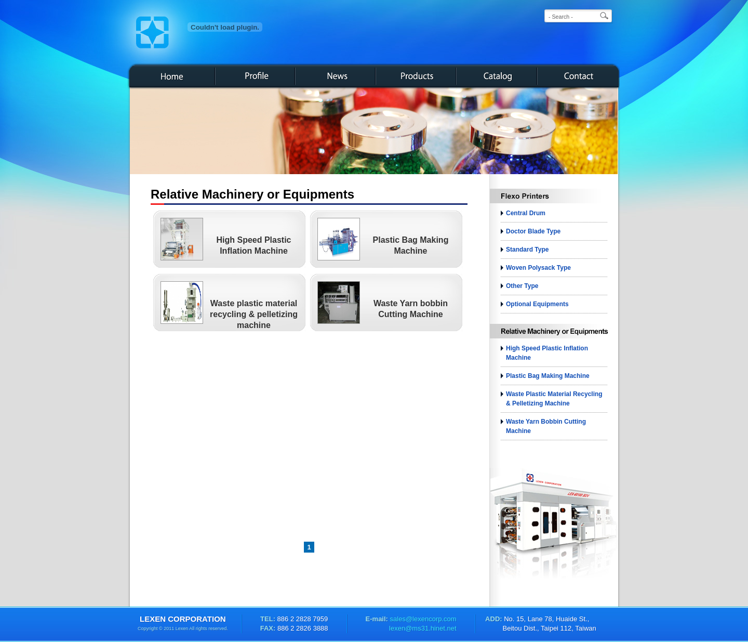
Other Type (522, 286)
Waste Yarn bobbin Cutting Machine (546, 426)
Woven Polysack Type (538, 267)
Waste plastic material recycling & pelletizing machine (254, 314)
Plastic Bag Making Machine (548, 375)
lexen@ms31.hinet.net (423, 628)
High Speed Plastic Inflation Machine (547, 353)
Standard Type (527, 249)
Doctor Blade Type (533, 231)
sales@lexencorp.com (422, 619)
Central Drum (525, 213)
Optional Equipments (537, 304)
